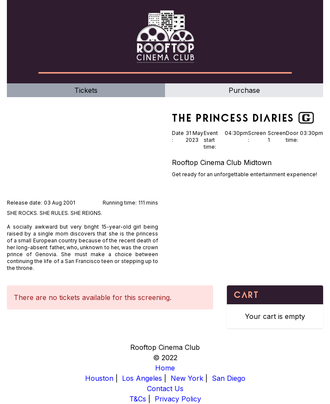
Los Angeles (142, 378)
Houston (99, 378)
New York (187, 378)
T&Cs (137, 399)
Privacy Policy (178, 399)
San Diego (228, 378)
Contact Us (165, 388)
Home (165, 368)
